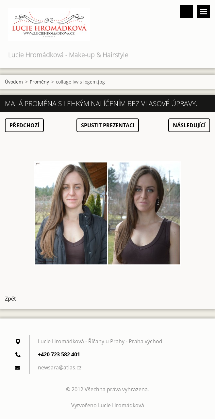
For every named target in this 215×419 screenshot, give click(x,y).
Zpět (10, 298)
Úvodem (14, 82)
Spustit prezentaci (107, 125)
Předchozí (24, 125)
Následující (189, 125)
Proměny (39, 82)
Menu (203, 11)
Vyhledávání (186, 11)
